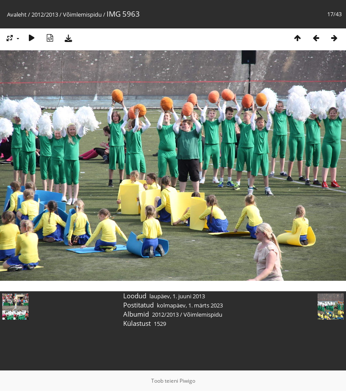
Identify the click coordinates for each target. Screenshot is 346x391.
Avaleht (17, 14)
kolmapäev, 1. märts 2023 (190, 305)
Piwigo (187, 380)
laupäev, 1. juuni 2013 (177, 296)
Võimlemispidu (82, 14)
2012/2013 (44, 14)
